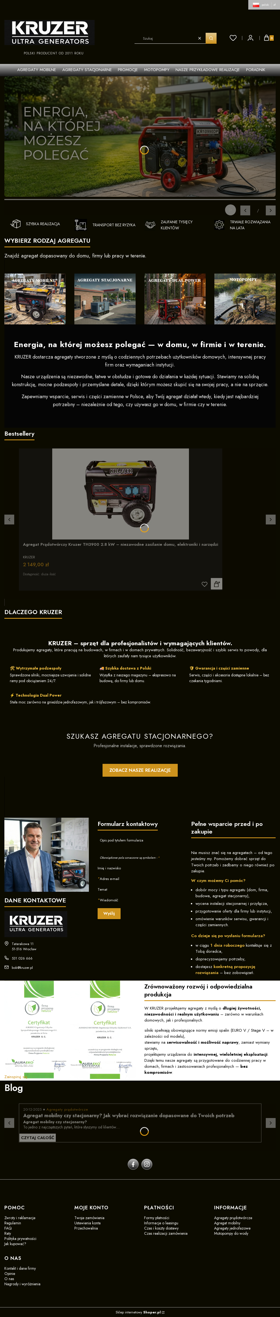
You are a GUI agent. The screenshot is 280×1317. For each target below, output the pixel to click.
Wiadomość (109, 900)
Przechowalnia (86, 1228)
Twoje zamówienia (89, 1218)
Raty (7, 1233)
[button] (211, 38)
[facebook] (133, 1164)
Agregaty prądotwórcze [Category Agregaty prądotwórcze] (67, 1109)
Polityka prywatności (20, 1238)
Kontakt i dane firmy (20, 1268)
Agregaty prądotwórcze (233, 1218)
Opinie (9, 1273)
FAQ (8, 1228)
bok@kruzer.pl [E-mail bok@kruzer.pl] (22, 967)
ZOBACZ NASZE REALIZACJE (140, 770)
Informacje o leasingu (161, 1223)
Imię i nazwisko (109, 868)
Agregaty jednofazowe (232, 1228)
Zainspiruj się (15, 1077)
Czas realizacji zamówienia (166, 1233)
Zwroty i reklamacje (19, 1218)
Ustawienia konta (87, 1223)
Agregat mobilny (227, 1223)
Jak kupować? (15, 1243)
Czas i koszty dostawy (161, 1228)
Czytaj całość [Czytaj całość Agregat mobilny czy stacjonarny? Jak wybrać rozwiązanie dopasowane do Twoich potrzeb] (37, 1138)
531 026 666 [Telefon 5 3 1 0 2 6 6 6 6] (22, 958)
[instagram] (147, 1164)
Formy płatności (156, 1218)
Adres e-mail (109, 878)
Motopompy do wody (231, 1233)
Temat (102, 889)
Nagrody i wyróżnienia (22, 1284)
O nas (9, 1278)
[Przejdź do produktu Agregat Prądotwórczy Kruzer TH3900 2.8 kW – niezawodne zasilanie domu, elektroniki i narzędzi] (120, 493)
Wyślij (109, 913)
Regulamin (12, 1223)
